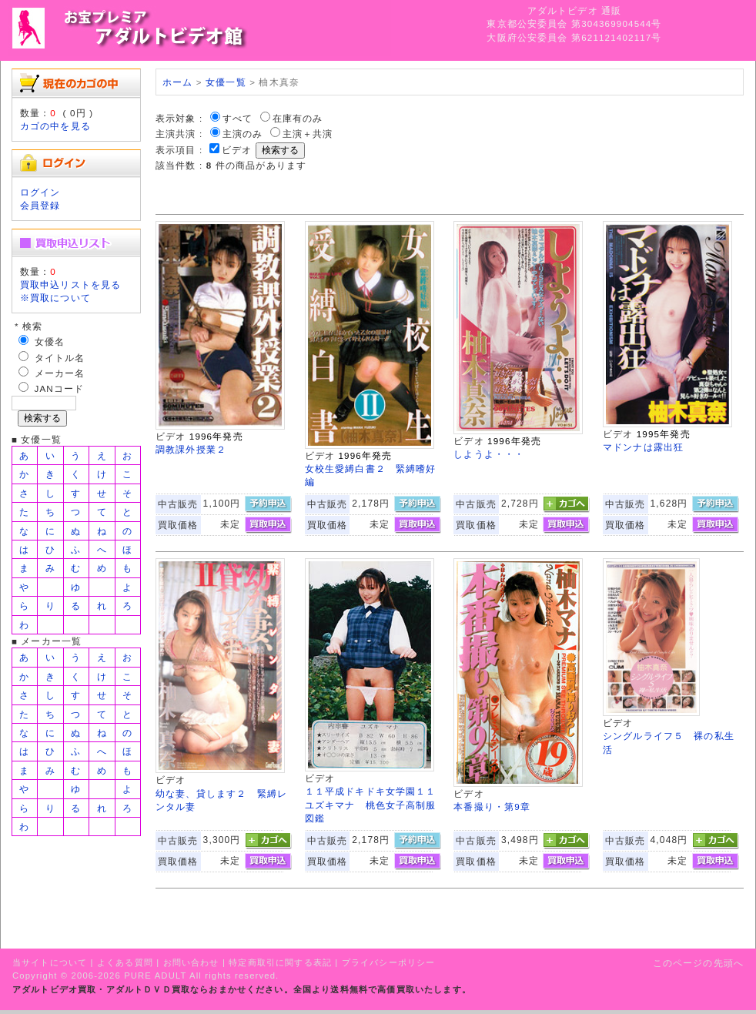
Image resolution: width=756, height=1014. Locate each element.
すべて (237, 118)
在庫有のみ (298, 118)
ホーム (177, 82)
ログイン (40, 192)
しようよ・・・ (488, 454)
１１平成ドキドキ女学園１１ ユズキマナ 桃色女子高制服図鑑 (376, 804)
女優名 (50, 341)
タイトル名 (60, 358)
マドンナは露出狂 (643, 447)
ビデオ (237, 150)
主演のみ (242, 134)
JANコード (60, 388)
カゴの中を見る (55, 126)
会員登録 (40, 205)
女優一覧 (226, 82)
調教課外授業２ (191, 449)
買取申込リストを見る (71, 284)
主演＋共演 (308, 134)
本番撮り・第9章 (491, 806)
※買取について (55, 298)
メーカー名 (60, 373)
